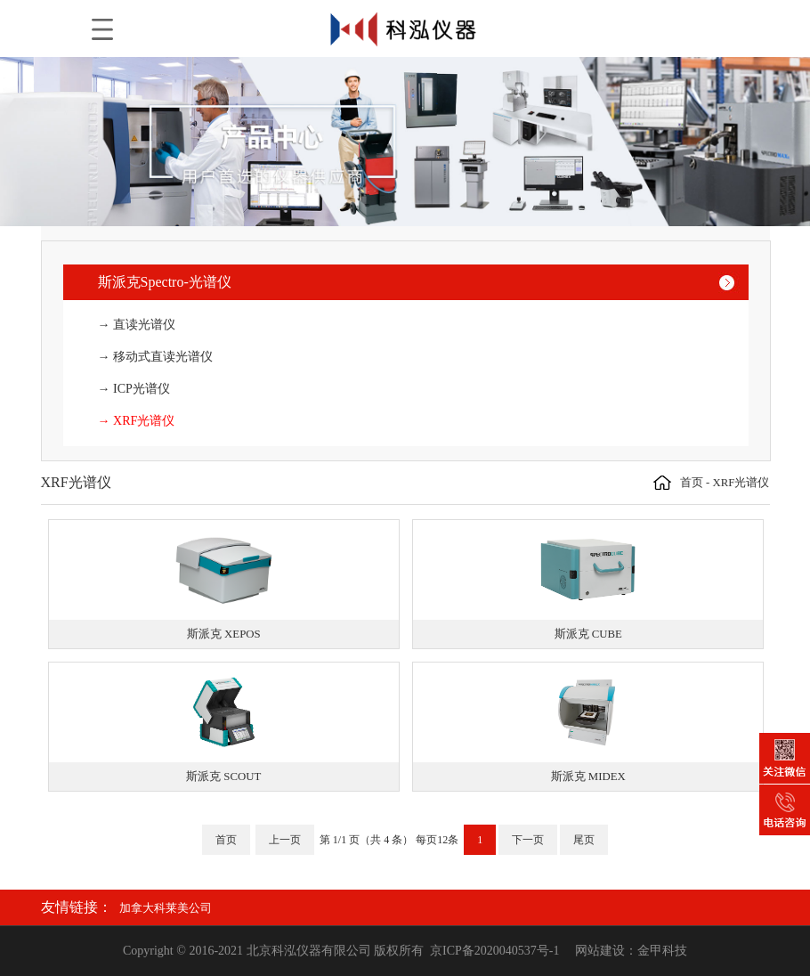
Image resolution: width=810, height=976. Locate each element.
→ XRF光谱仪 (136, 420)
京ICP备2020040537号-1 (494, 950)
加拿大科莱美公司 (165, 908)
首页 (691, 482)
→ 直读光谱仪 (137, 324)
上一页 (285, 840)
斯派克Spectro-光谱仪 (164, 281)
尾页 (584, 840)
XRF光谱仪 (741, 482)
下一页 (528, 840)
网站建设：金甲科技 (631, 950)
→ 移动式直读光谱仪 (156, 356)
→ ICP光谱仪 (134, 388)
